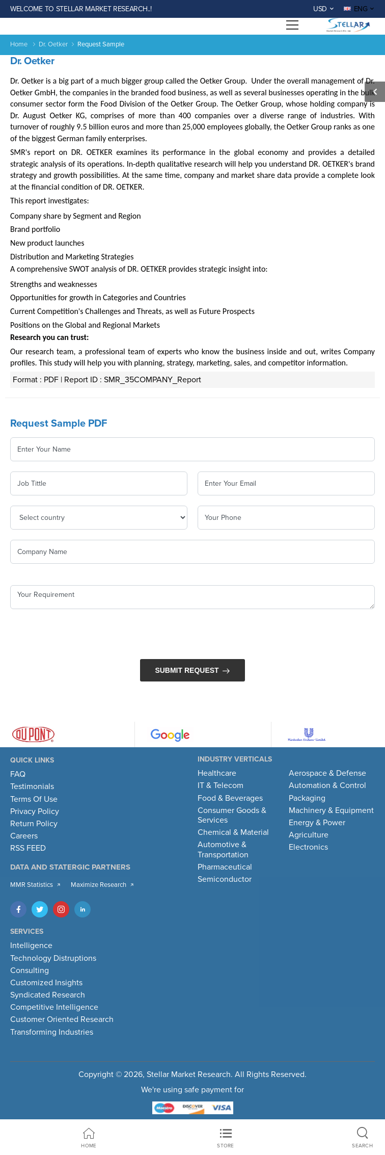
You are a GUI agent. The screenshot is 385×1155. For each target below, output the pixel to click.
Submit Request (186, 670)
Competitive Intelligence (54, 1007)
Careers (24, 836)
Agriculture (308, 835)
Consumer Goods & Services (232, 815)
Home (19, 44)
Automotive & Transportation (223, 849)
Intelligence (31, 945)
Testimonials (32, 786)
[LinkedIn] (82, 909)
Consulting (29, 970)
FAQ (17, 774)
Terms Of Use (34, 799)
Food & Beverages (230, 798)
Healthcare (217, 773)
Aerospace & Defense (327, 773)
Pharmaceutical (225, 867)
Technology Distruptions (53, 958)
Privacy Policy (34, 811)
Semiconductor (225, 879)
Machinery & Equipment (331, 810)
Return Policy (34, 824)
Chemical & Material (233, 832)
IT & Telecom (220, 785)
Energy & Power (317, 823)
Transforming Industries (51, 1032)
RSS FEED (28, 848)
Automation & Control (327, 785)
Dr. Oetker (53, 44)
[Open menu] (292, 25)
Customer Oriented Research (62, 1019)
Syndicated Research (47, 995)
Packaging (307, 798)
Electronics (308, 847)
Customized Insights (46, 983)
